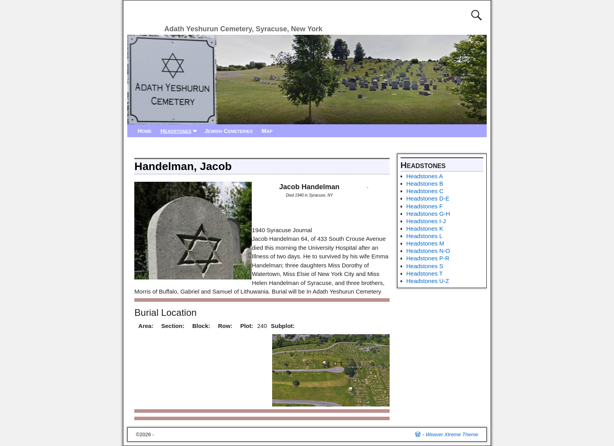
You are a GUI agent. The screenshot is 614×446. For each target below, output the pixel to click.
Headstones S (424, 266)
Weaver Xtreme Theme (452, 434)
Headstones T (424, 273)
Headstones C (425, 191)
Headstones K (424, 228)
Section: (172, 325)
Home (144, 130)
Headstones (180, 130)
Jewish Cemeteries (228, 130)
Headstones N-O (428, 250)
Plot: (246, 325)
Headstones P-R (428, 258)
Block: (201, 325)
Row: (225, 325)
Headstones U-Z (427, 281)
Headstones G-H (428, 213)
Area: (145, 325)
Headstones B (424, 183)
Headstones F (424, 206)
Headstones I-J (426, 221)
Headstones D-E (428, 198)
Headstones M (425, 243)
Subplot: (283, 325)
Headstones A (424, 176)
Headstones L (424, 236)
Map (267, 130)
